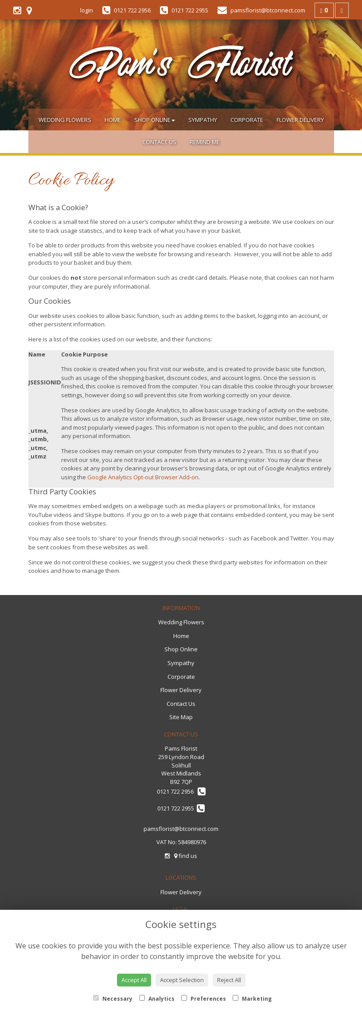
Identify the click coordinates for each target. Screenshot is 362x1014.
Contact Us (159, 142)
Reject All (229, 980)
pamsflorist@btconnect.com (181, 829)
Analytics (157, 998)
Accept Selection (182, 980)
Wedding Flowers (65, 120)
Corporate (246, 120)
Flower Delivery (300, 120)
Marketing (252, 998)
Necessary (112, 998)
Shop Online (154, 120)
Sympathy (202, 120)
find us (185, 856)
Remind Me (205, 142)
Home (113, 120)
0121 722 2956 (181, 791)
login (86, 10)
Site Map (181, 717)
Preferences (203, 998)
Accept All (134, 980)
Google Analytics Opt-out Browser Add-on (143, 477)
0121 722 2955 (181, 808)
